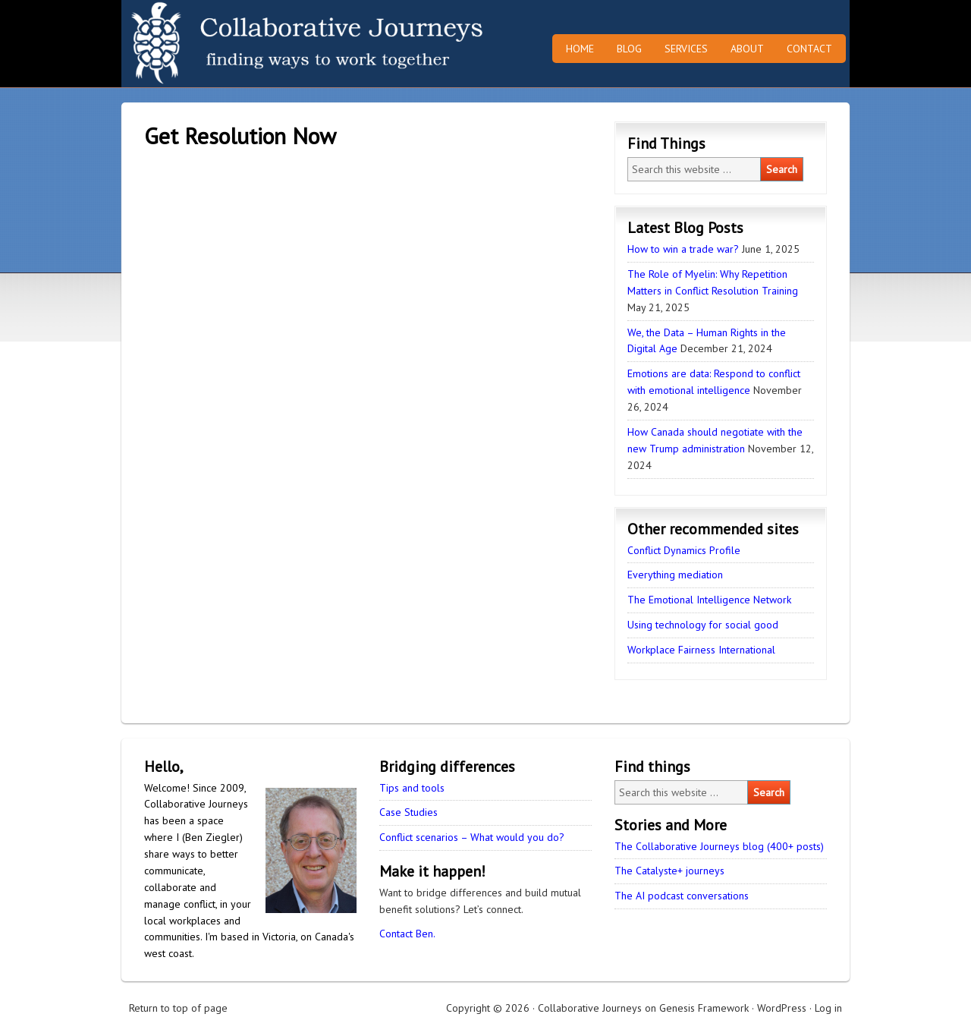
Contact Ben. (407, 933)
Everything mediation (675, 574)
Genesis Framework (704, 1008)
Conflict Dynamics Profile (683, 550)
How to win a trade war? (683, 249)
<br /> (326, 423)
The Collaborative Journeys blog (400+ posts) (719, 846)
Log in (828, 1008)
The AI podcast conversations (681, 895)
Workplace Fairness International (701, 650)
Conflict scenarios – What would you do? (471, 837)
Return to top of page (178, 1008)
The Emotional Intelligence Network (709, 599)
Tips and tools (412, 788)
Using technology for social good (702, 624)
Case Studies (408, 812)
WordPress (781, 1008)
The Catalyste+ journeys (669, 870)
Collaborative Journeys (254, 43)
